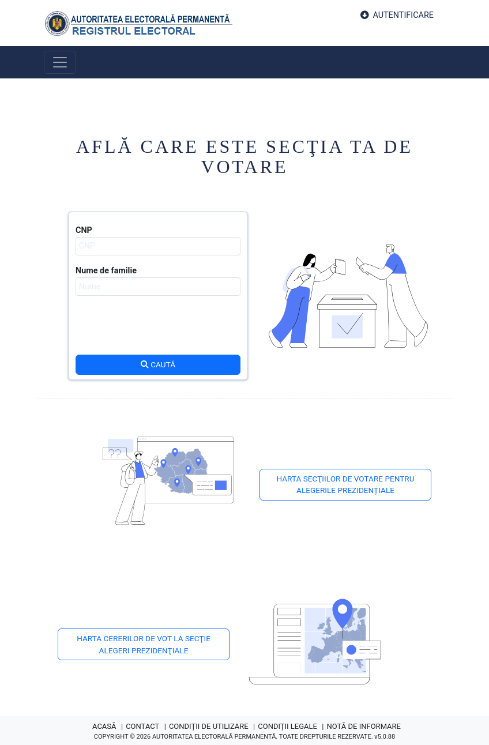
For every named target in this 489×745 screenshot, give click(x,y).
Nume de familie (106, 271)
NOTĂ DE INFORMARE (364, 726)
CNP (84, 230)
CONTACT (142, 726)
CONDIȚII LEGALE (287, 726)
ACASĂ (104, 726)
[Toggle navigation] (60, 62)
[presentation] (158, 330)
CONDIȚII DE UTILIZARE (209, 726)
